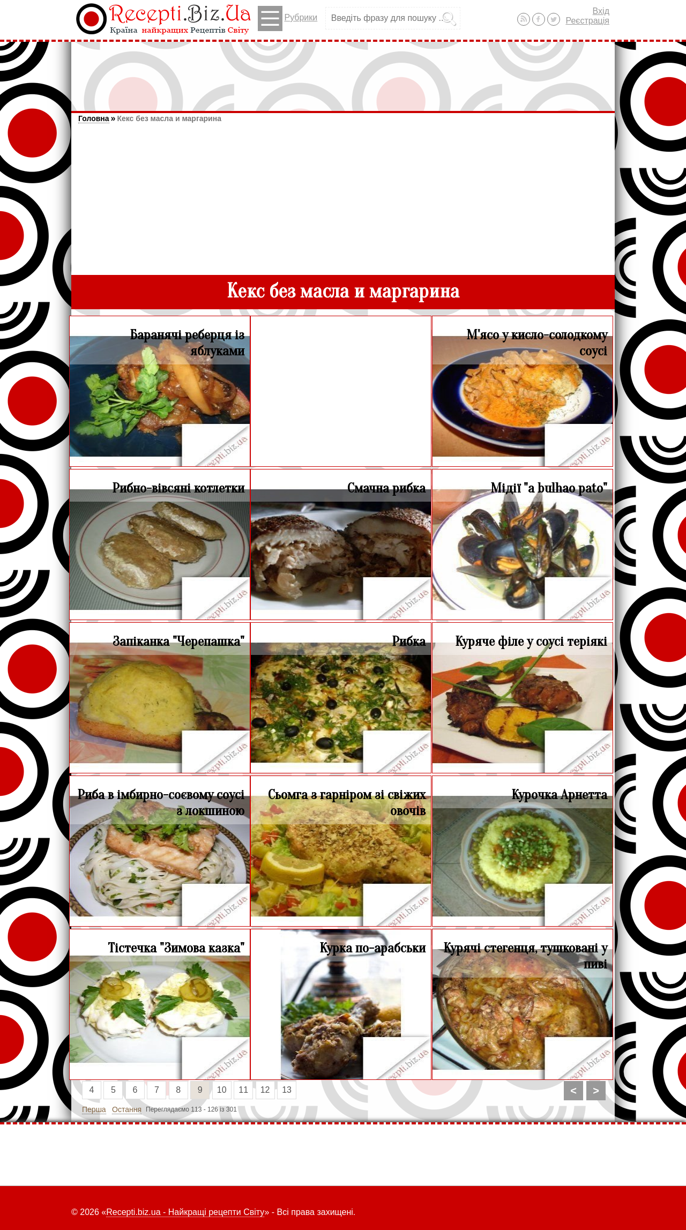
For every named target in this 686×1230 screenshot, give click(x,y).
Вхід (601, 11)
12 (265, 1089)
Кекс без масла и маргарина (169, 118)
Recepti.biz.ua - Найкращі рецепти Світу (185, 1212)
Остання (126, 1109)
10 (222, 1089)
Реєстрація (587, 20)
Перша (94, 1109)
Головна (93, 118)
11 (243, 1089)
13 (287, 1089)
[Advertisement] (343, 71)
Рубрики (287, 18)
